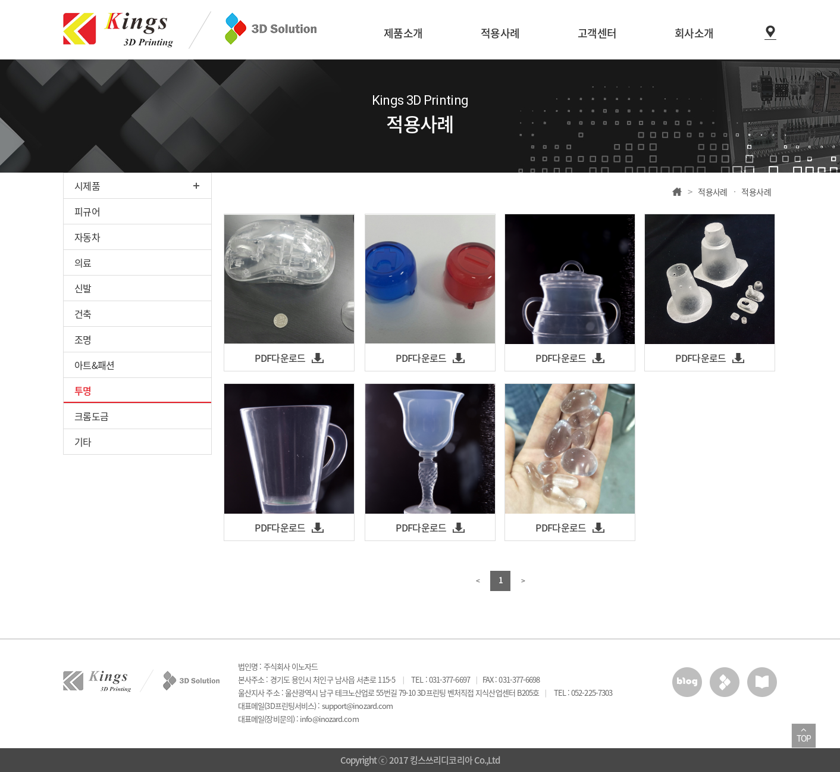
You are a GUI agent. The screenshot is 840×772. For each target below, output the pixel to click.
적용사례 (713, 192)
